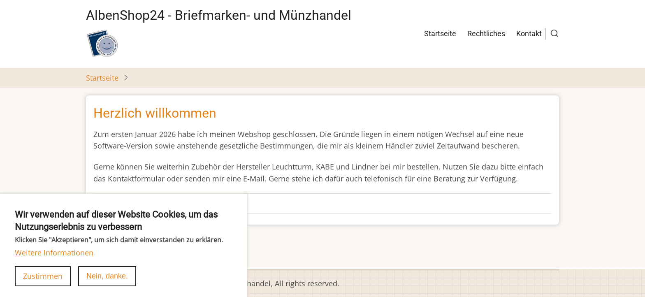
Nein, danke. (107, 282)
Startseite (440, 33)
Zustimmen (43, 283)
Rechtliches (486, 33)
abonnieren (106, 253)
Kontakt (529, 33)
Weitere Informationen (54, 260)
